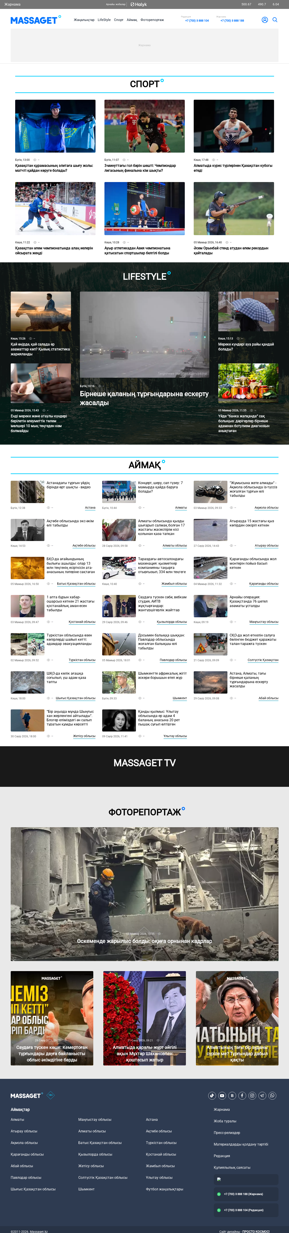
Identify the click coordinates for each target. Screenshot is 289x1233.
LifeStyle (104, 20)
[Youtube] (222, 1095)
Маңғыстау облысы (264, 621)
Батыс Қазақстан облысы (76, 583)
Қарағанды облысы (264, 583)
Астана (90, 507)
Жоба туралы (225, 1121)
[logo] (36, 20)
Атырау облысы (267, 545)
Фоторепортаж (152, 20)
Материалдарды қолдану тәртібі (241, 1144)
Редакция (222, 1156)
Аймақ (132, 20)
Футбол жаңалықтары (164, 1189)
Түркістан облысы (82, 659)
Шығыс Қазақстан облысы (76, 698)
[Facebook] (242, 1095)
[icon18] (50, 1095)
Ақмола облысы (267, 507)
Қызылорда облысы (172, 621)
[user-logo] (264, 19)
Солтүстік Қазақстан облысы (102, 1177)
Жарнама (12, 4)
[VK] (232, 1095)
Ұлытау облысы (175, 736)
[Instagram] (252, 1095)
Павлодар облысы (173, 659)
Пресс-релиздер (227, 1133)
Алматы (181, 507)
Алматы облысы (175, 545)
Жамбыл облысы (174, 583)
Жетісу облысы (84, 736)
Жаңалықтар (84, 20)
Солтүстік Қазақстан (263, 659)
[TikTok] (212, 1095)
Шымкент (180, 698)
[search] (274, 19)
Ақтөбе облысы (84, 545)
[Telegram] (262, 1095)
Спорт (118, 20)
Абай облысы (269, 698)
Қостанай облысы (82, 621)
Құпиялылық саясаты (232, 1167)
